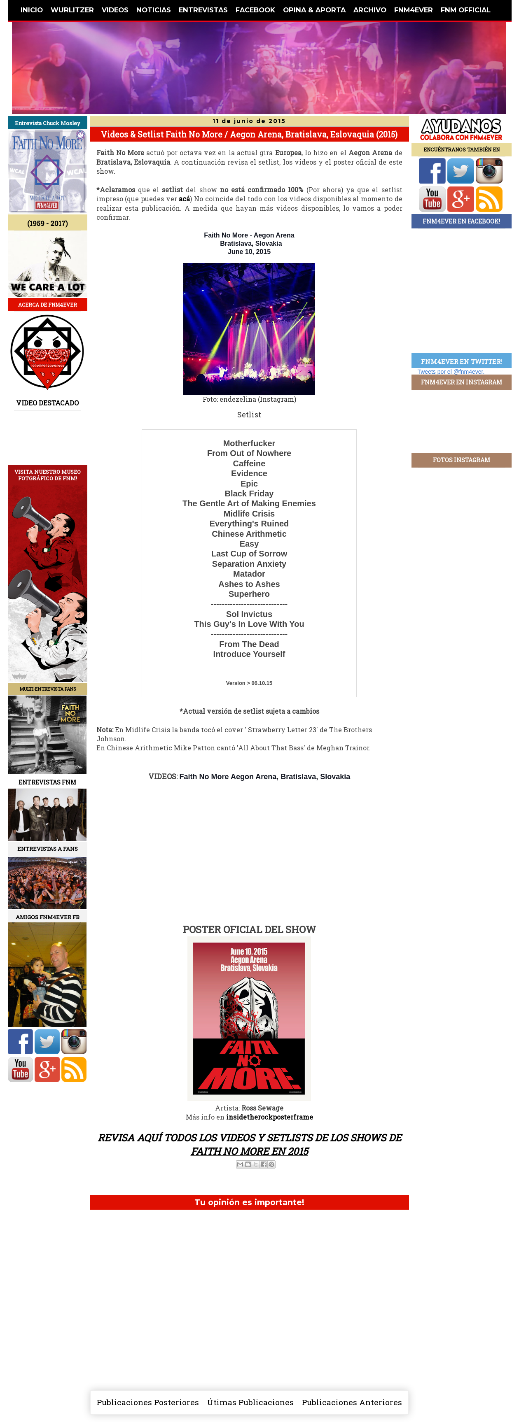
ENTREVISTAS (203, 10)
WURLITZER (72, 10)
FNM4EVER (413, 10)
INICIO (32, 10)
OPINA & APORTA (314, 10)
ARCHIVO (369, 10)
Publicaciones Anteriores (352, 1402)
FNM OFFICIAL (466, 10)
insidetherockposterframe (269, 1117)
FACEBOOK (255, 10)
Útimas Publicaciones (250, 1402)
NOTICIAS (153, 10)
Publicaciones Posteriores (148, 1402)
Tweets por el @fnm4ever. (451, 371)
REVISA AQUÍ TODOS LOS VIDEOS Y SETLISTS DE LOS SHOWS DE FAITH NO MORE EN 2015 (249, 1144)
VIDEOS (115, 10)
